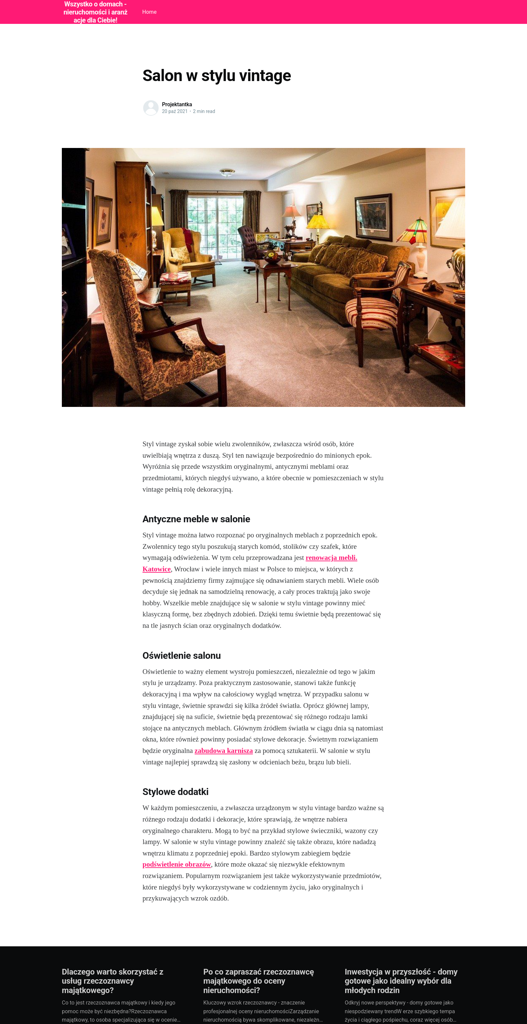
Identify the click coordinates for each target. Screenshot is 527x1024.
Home (149, 12)
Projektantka (177, 104)
